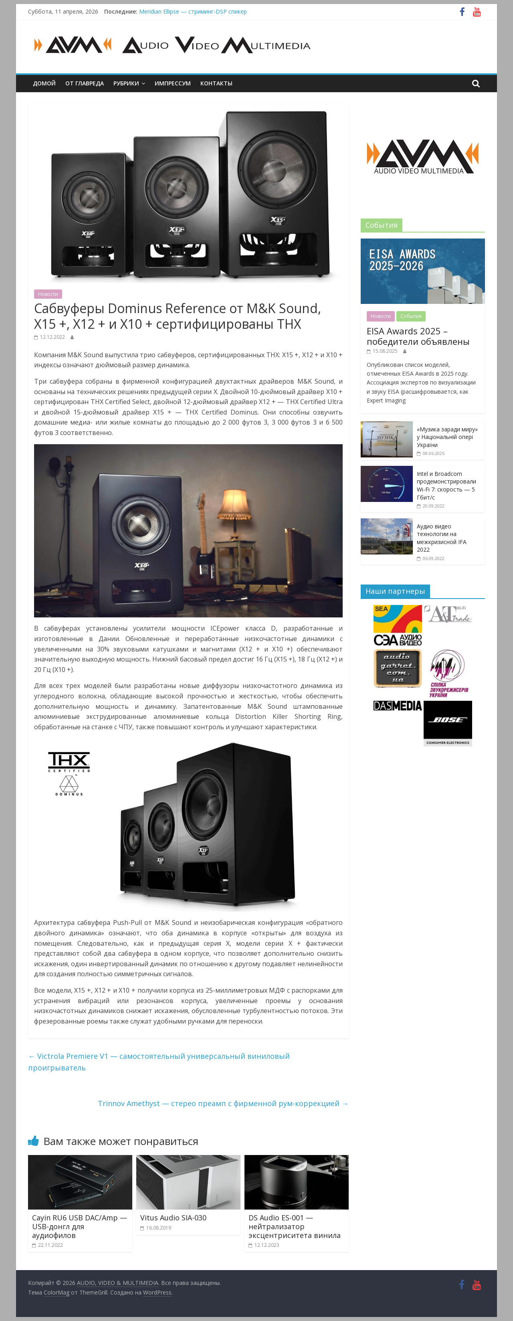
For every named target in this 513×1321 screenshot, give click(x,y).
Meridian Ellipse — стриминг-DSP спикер (193, 11)
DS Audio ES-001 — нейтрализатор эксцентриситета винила (294, 1226)
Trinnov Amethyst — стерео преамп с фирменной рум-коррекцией (223, 1103)
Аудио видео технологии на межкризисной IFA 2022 (442, 538)
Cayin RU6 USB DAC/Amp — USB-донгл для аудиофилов (79, 1226)
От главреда (84, 83)
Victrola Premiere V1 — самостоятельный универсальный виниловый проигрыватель (159, 1061)
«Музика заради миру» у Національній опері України (447, 437)
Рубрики (126, 83)
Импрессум (173, 83)
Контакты (216, 83)
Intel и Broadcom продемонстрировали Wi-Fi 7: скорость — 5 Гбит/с (446, 485)
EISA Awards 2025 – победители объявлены (418, 336)
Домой (44, 83)
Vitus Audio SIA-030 (173, 1217)
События (411, 316)
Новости (48, 294)
